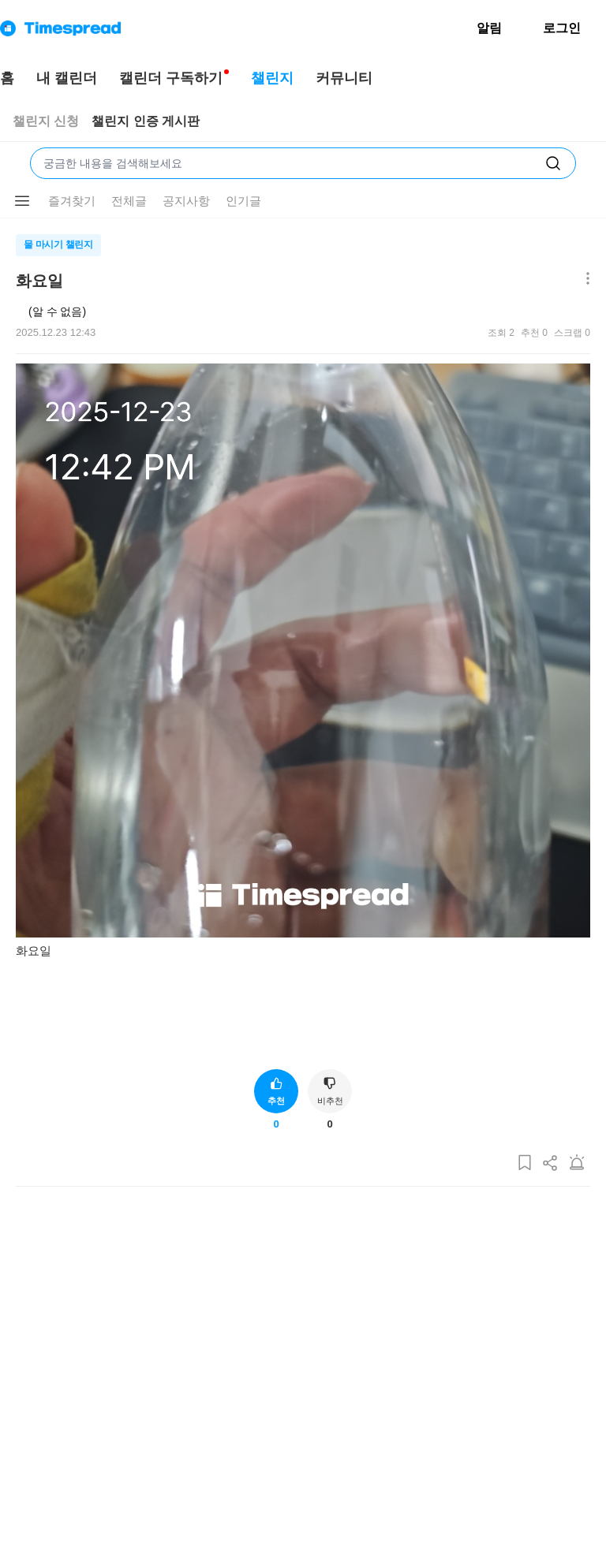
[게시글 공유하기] (550, 1163)
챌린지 (272, 78)
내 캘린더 (66, 78)
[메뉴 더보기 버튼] (22, 201)
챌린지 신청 (46, 121)
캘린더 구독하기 (171, 78)
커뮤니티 (344, 78)
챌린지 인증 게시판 (146, 121)
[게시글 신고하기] (576, 1163)
